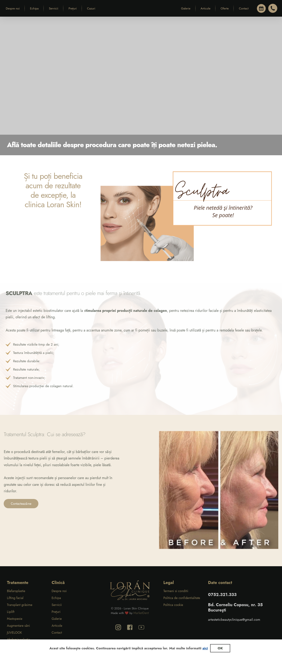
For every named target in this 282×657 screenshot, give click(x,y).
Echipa (34, 8)
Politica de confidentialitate (181, 598)
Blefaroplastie (16, 591)
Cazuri (91, 8)
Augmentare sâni (18, 625)
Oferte (225, 8)
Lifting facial (15, 598)
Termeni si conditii (175, 591)
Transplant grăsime (19, 604)
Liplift (10, 611)
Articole (206, 8)
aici (205, 648)
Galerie (185, 8)
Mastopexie (14, 618)
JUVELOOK (14, 632)
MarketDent (141, 613)
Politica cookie (173, 604)
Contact (243, 8)
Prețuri (73, 8)
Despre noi (13, 8)
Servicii (53, 8)
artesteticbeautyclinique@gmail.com (234, 619)
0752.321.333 (222, 595)
